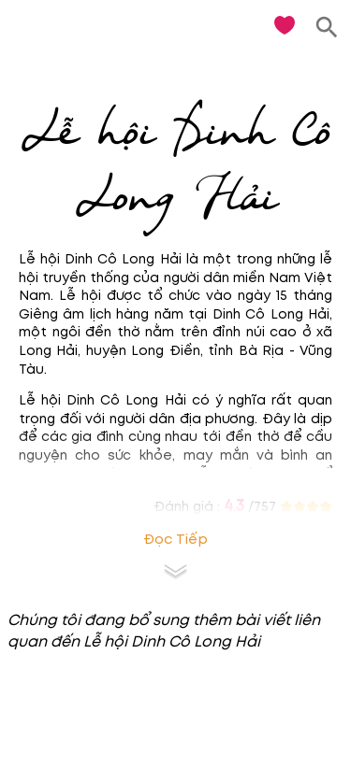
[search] (327, 27)
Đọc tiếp (175, 539)
